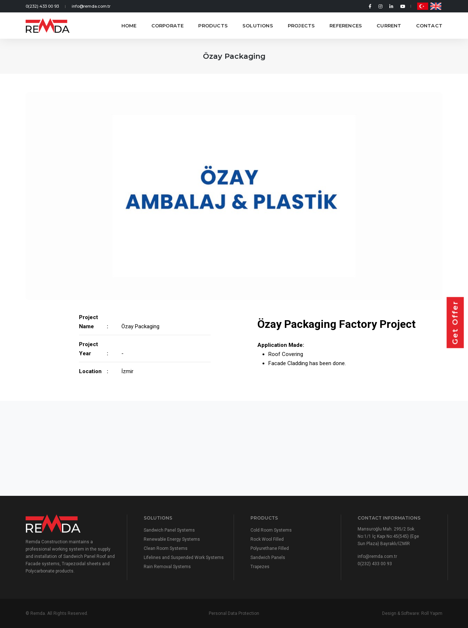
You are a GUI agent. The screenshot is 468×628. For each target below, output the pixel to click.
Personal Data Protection (234, 613)
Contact (429, 25)
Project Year (88, 349)
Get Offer (455, 323)
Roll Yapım (431, 613)
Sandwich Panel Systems (169, 530)
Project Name (88, 322)
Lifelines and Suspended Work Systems (184, 557)
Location (90, 371)
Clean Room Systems (166, 548)
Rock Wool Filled (267, 539)
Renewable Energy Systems (172, 539)
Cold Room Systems (271, 530)
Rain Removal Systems (167, 566)
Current (389, 25)
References (345, 25)
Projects (301, 25)
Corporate (167, 25)
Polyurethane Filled (269, 548)
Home (129, 25)
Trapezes (259, 566)
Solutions (257, 25)
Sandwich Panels (267, 557)
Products (213, 25)
